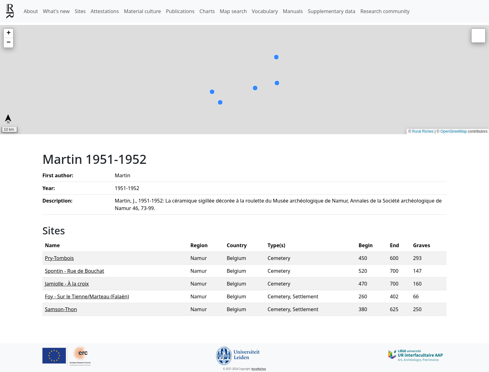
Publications (180, 11)
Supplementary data (332, 11)
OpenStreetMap (453, 131)
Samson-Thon (61, 309)
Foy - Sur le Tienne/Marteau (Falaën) (87, 296)
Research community (385, 11)
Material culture (142, 11)
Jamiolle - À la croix (67, 283)
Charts (207, 11)
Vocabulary (265, 11)
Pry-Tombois (59, 258)
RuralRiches (258, 368)
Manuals (293, 11)
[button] (8, 33)
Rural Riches (423, 131)
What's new (56, 11)
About (31, 11)
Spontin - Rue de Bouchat (74, 270)
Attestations (105, 11)
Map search (233, 11)
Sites (80, 11)
